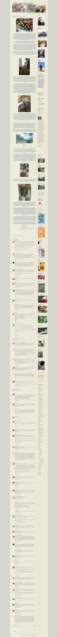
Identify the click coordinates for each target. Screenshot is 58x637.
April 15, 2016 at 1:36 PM (17, 607)
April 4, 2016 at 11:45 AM (17, 426)
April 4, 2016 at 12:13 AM (17, 370)
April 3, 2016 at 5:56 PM (17, 310)
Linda (15, 481)
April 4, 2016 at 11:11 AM (17, 418)
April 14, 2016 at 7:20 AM (17, 595)
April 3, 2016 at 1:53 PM (17, 259)
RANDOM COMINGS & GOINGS (41, 463)
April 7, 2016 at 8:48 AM (17, 547)
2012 (39, 470)
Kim (15, 408)
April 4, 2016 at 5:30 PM (17, 460)
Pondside (16, 530)
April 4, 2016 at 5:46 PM (17, 473)
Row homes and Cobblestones (18, 289)
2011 (39, 471)
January (40, 466)
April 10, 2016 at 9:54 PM (17, 574)
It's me (15, 416)
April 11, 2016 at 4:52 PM (17, 586)
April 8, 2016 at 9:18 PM (17, 557)
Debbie (15, 312)
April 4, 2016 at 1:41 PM (17, 443)
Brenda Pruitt (16, 277)
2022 (39, 443)
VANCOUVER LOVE (41, 461)
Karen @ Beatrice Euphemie (18, 535)
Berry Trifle (24, 225)
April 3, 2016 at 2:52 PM (17, 280)
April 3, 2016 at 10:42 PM (17, 364)
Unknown (16, 348)
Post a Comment (16, 624)
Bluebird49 (16, 603)
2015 (39, 467)
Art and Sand (16, 380)
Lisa (15, 393)
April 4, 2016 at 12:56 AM (17, 378)
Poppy (15, 566)
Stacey (15, 588)
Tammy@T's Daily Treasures (18, 434)
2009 (39, 473)
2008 (39, 474)
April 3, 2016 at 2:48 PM (17, 275)
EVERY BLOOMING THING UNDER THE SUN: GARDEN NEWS (41, 460)
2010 (39, 472)
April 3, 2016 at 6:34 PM (17, 321)
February (40, 465)
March (40, 464)
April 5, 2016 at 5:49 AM (17, 499)
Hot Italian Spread (24, 226)
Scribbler (16, 462)
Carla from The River (17, 420)
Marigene (16, 366)
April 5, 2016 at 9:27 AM (17, 522)
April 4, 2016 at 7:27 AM (17, 406)
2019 (39, 446)
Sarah (15, 358)
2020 (39, 445)
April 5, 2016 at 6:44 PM (17, 533)
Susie (15, 261)
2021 (39, 444)
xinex (15, 609)
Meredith (16, 240)
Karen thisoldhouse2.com (18, 597)
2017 (39, 448)
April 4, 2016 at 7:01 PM (17, 479)
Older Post (34, 625)
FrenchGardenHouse (17, 549)
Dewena (16, 282)
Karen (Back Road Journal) (18, 582)
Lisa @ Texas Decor (17, 615)
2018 (39, 447)
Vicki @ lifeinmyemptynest (18, 299)
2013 (39, 469)
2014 (39, 468)
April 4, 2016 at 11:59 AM (17, 432)
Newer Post (14, 625)
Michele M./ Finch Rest (17, 269)
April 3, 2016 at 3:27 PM (17, 287)
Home (24, 625)
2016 (39, 449)
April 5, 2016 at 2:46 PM (17, 528)
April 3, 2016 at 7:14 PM (17, 335)
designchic (16, 510)
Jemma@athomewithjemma (18, 496)
